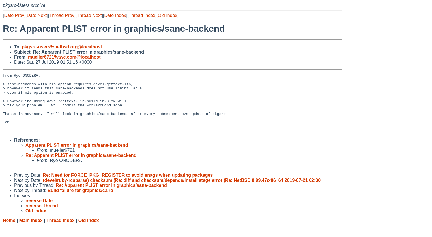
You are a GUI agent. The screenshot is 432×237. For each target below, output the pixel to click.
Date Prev (14, 15)
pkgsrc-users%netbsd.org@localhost (62, 46)
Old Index (167, 15)
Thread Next (89, 15)
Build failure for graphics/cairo (80, 201)
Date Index (115, 15)
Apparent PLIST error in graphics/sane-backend (76, 156)
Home (9, 231)
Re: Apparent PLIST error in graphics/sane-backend (80, 166)
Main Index (31, 231)
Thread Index (142, 15)
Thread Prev (62, 15)
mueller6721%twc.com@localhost (64, 57)
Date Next (37, 15)
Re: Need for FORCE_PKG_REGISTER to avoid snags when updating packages (128, 186)
